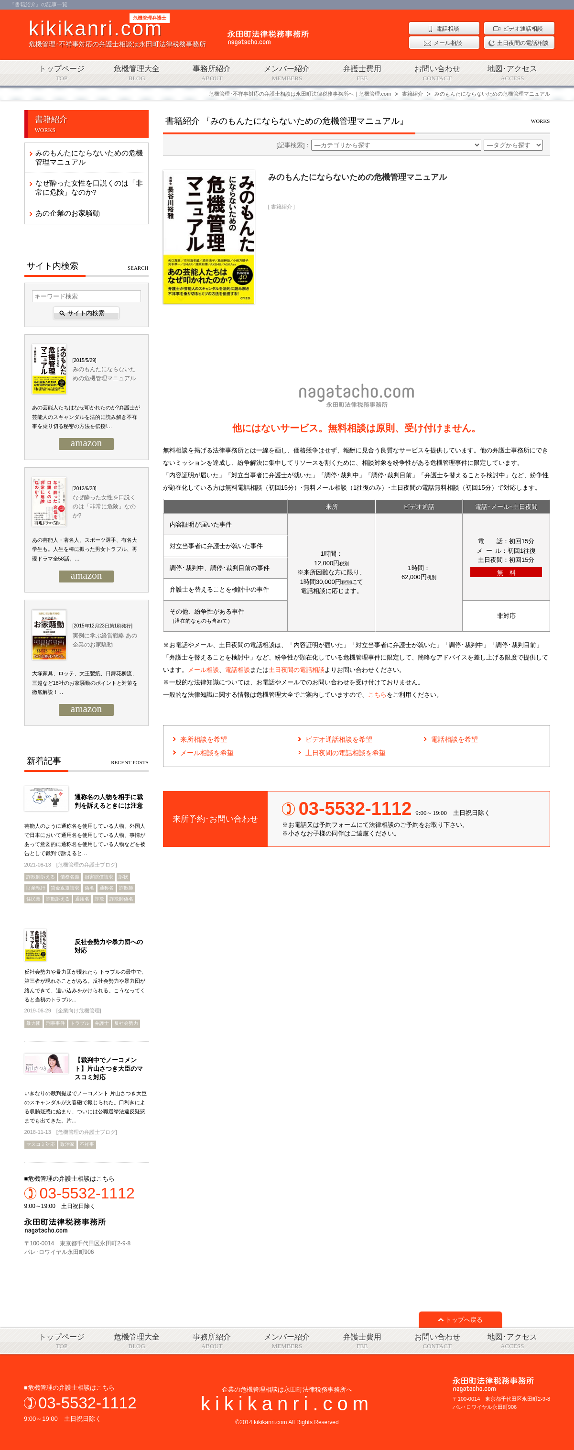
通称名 (106, 887)
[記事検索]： (378, 145)
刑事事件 (55, 1023)
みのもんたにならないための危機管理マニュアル (89, 157)
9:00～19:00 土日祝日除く (86, 1197)
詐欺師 (126, 887)
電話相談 (237, 669)
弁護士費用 (362, 73)
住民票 (33, 898)
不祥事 (87, 1144)
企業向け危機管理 (79, 1010)
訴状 (123, 876)
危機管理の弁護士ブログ (87, 865)
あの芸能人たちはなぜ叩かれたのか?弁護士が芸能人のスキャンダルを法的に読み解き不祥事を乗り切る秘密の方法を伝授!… (86, 417)
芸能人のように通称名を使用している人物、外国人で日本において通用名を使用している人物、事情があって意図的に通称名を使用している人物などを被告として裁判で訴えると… (84, 840)
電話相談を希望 (454, 739)
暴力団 (33, 1023)
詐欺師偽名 (121, 898)
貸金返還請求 (65, 887)
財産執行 (35, 887)
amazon (86, 443)
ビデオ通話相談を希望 (338, 739)
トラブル (79, 1023)
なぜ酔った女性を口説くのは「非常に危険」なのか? (89, 187)
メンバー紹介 (287, 73)
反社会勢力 (126, 1023)
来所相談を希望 (203, 739)
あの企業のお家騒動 (67, 213)
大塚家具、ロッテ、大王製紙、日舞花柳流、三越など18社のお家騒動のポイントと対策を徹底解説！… (85, 682)
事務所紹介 (211, 73)
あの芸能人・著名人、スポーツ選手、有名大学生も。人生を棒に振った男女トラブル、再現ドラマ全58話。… (84, 549)
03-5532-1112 (87, 1403)
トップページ (61, 73)
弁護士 (102, 1023)
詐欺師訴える (40, 876)
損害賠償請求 (99, 876)
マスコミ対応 (40, 1144)
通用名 (82, 898)
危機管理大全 (136, 73)
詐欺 (99, 898)
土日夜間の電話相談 (297, 669)
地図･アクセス (512, 73)
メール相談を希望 (207, 753)
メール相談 (203, 669)
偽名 (89, 887)
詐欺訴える (58, 898)
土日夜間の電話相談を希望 (345, 753)
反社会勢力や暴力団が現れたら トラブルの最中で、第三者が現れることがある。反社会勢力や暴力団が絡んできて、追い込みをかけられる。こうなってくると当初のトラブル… (85, 985)
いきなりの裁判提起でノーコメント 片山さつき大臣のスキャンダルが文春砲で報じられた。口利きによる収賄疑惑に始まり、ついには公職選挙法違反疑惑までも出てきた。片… (85, 1107)
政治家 (67, 1144)
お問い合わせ (437, 73)
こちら (377, 694)
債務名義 (69, 876)
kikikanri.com (287, 1403)
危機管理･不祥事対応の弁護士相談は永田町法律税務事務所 (117, 32)
